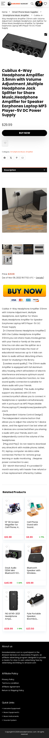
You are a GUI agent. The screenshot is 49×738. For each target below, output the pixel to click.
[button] (45, 34)
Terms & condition (10, 683)
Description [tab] (10, 170)
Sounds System (10, 720)
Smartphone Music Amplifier (16, 15)
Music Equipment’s (11, 712)
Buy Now (24, 133)
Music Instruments (11, 716)
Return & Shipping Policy (13, 690)
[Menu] (3, 3)
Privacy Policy (8, 679)
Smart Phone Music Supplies (25, 12)
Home (4, 12)
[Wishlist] (45, 3)
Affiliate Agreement (11, 686)
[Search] (32, 3)
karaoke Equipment (12, 708)
